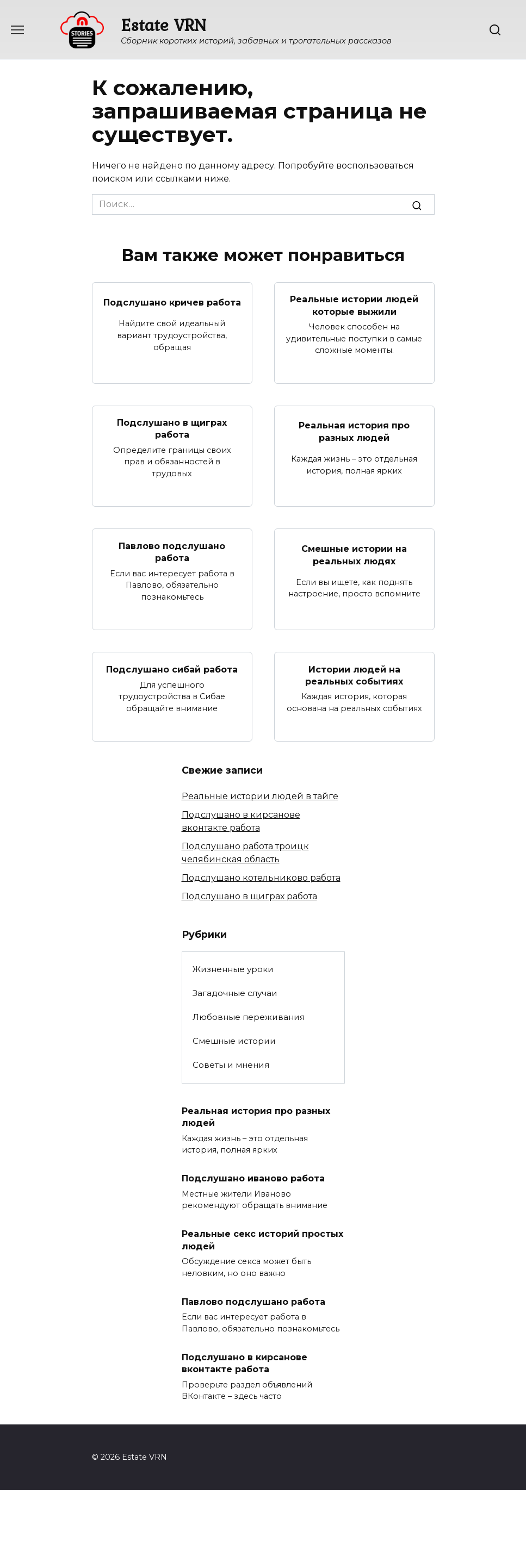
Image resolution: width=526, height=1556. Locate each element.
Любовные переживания (249, 1017)
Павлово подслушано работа (172, 551)
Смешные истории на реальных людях (354, 555)
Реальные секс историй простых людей (262, 1240)
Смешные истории (234, 1041)
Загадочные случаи (235, 993)
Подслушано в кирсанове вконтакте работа (244, 1363)
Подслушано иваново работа (253, 1178)
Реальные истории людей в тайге (260, 796)
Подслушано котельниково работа (261, 878)
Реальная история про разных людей (354, 431)
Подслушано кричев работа (172, 302)
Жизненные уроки (233, 969)
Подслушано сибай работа (172, 669)
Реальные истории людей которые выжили (354, 305)
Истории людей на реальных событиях (354, 675)
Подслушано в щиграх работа (172, 429)
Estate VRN (163, 25)
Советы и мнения (231, 1065)
